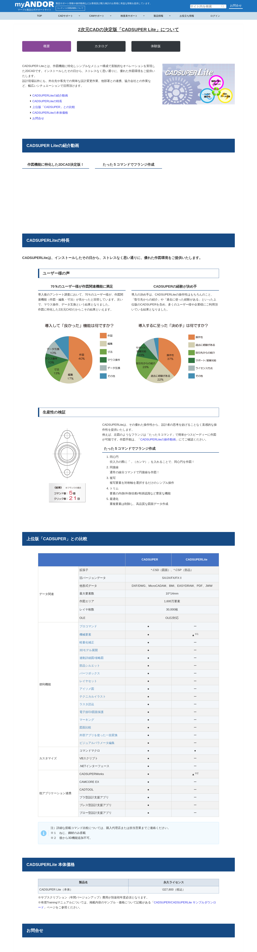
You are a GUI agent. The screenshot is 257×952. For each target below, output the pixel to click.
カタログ (101, 46)
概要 (46, 46)
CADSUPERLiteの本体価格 (50, 112)
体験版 (156, 46)
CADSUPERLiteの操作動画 (158, 439)
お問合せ (236, 5)
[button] (223, 6)
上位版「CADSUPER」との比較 (53, 107)
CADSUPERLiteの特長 (47, 101)
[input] (208, 6)
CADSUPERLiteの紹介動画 (50, 95)
